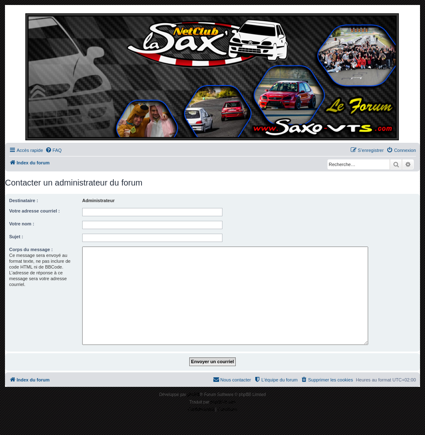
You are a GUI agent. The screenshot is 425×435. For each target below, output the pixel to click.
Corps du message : (31, 249)
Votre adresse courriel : (34, 210)
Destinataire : (23, 200)
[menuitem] (53, 150)
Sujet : (16, 236)
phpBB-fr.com (223, 402)
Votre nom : (21, 223)
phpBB (193, 394)
